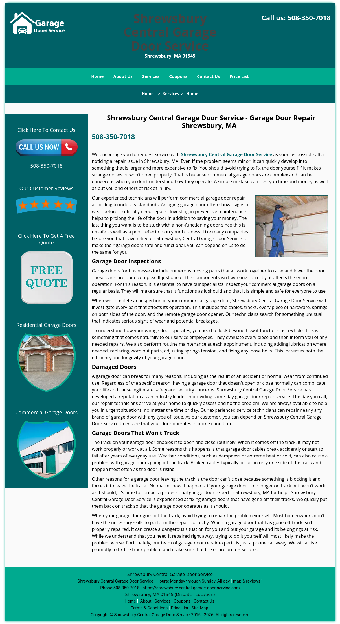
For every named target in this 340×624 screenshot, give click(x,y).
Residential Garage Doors (46, 324)
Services (150, 76)
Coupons (178, 76)
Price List (239, 76)
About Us (123, 76)
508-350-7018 (309, 17)
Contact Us (208, 76)
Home (97, 76)
